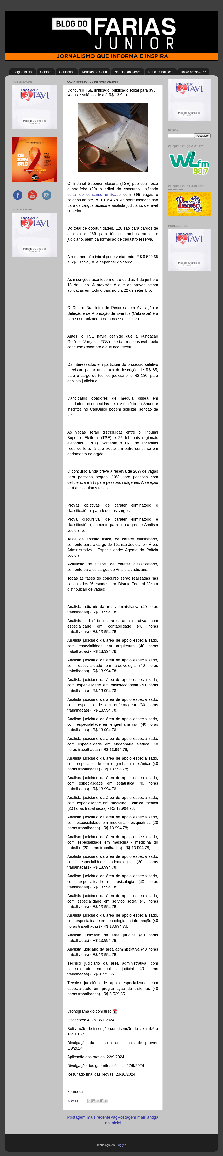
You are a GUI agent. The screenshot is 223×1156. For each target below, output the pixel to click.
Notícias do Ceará (128, 72)
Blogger (121, 1145)
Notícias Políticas (160, 72)
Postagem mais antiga (138, 1117)
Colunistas (66, 72)
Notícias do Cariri (94, 72)
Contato (46, 72)
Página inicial (22, 72)
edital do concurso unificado (94, 194)
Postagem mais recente (88, 1117)
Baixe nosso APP (193, 72)
